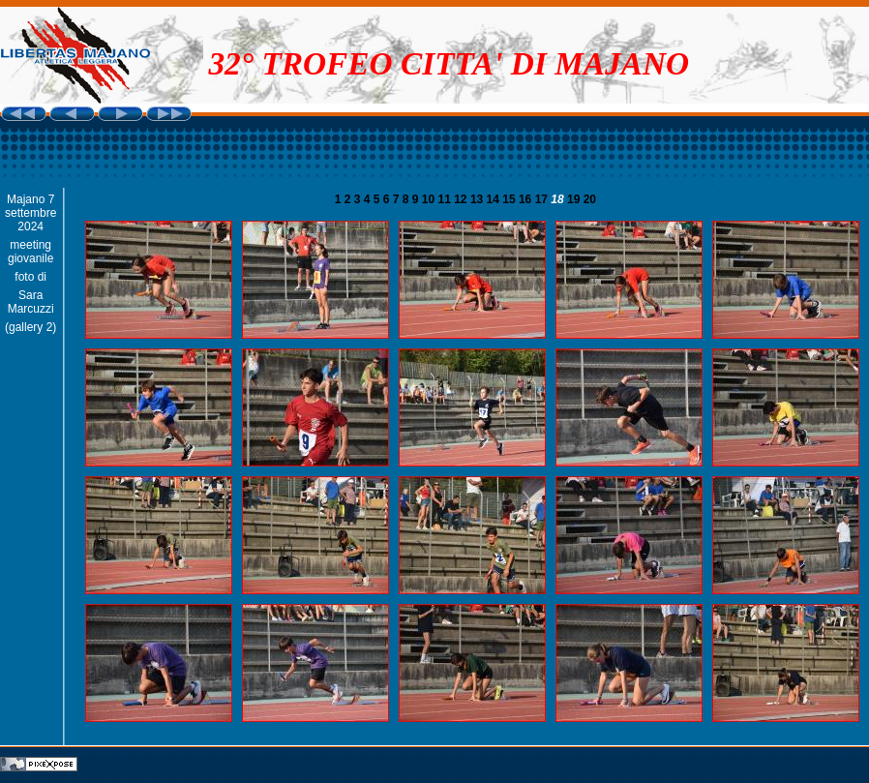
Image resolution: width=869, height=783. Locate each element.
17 (543, 199)
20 (590, 199)
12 (462, 199)
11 (446, 199)
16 (527, 199)
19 (575, 199)
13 (478, 199)
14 (495, 199)
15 (510, 199)
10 (430, 199)
